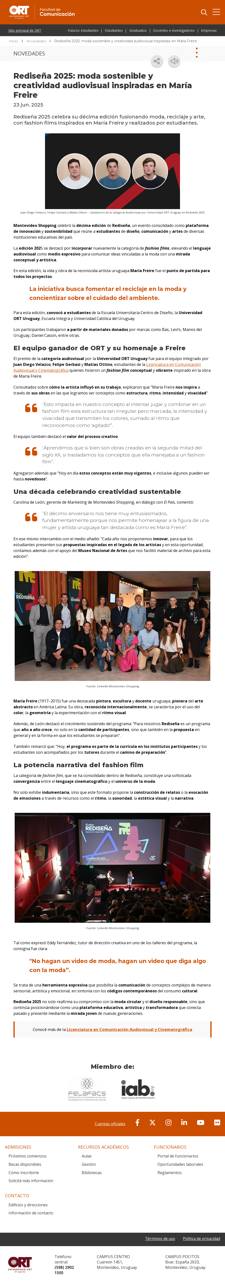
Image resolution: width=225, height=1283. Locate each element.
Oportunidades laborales (180, 1164)
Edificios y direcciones (28, 1204)
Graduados (138, 30)
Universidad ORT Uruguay (20, 1264)
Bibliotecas (92, 1172)
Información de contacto (31, 1213)
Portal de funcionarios (178, 1156)
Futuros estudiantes (83, 30)
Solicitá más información (31, 1180)
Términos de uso (158, 1238)
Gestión (89, 1164)
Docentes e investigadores (174, 30)
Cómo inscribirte (24, 1172)
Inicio (13, 41)
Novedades (36, 41)
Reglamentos (170, 1172)
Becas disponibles (25, 1164)
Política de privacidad (201, 1238)
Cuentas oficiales (110, 1123)
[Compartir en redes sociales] (157, 61)
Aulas (87, 1156)
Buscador (204, 12)
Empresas (209, 30)
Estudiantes (114, 30)
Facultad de (81, 5)
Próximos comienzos (27, 1156)
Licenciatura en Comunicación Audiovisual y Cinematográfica (130, 1029)
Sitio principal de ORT (24, 30)
